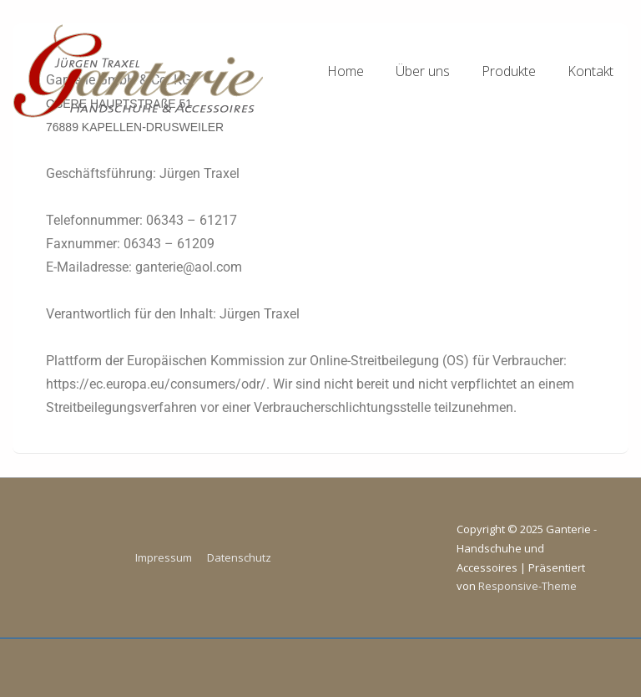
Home (345, 71)
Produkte (509, 71)
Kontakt (590, 71)
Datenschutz (239, 557)
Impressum (163, 557)
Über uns (423, 71)
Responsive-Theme (527, 585)
